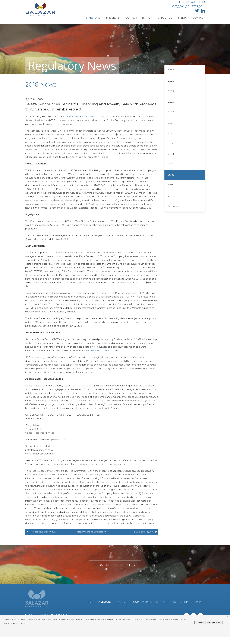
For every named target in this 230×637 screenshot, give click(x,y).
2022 (171, 112)
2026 (171, 70)
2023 (171, 101)
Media (182, 17)
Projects (112, 17)
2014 (171, 195)
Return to (91, 532)
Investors (92, 17)
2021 (170, 122)
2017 (170, 164)
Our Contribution (138, 17)
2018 (171, 153)
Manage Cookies (214, 622)
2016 (171, 174)
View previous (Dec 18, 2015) (40, 532)
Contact (199, 17)
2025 (171, 80)
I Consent (200, 622)
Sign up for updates (115, 565)
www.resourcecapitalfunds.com (100, 350)
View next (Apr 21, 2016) (145, 532)
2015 (171, 185)
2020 (171, 133)
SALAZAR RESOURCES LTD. (83, 116)
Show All (173, 206)
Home (89, 602)
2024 (171, 91)
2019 (171, 143)
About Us (165, 17)
